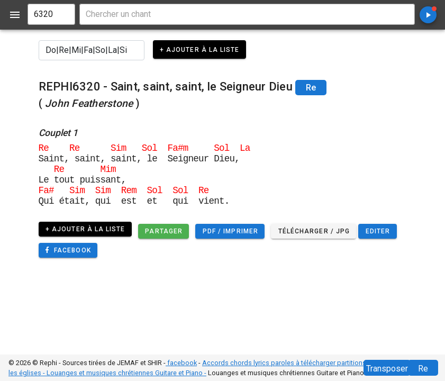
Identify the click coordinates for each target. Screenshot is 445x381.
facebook (181, 363)
